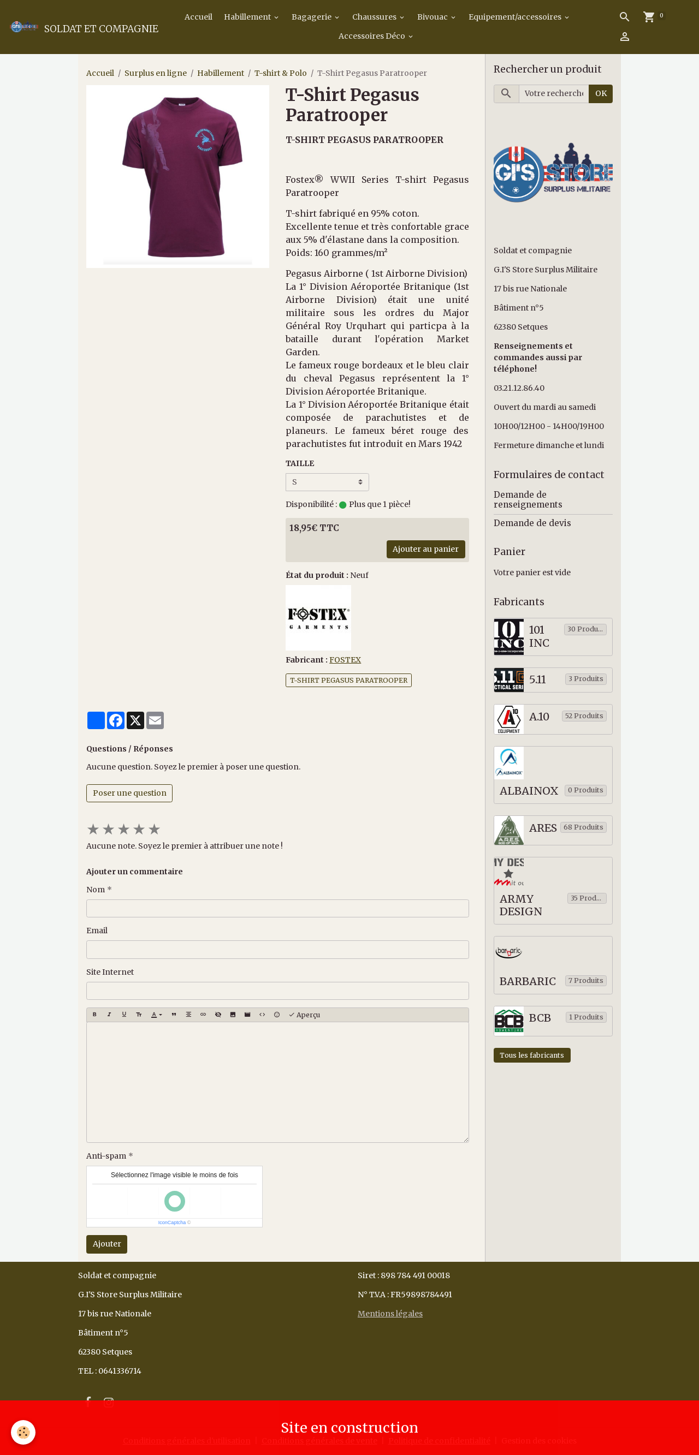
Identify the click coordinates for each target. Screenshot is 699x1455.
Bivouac (433, 17)
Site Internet (110, 972)
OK (601, 93)
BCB (540, 1018)
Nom (95, 890)
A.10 (539, 717)
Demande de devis (532, 523)
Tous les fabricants (532, 1055)
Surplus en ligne (156, 73)
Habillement (248, 17)
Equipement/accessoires (516, 17)
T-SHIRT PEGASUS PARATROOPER (348, 680)
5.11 (537, 679)
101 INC (539, 636)
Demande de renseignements (528, 500)
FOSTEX (345, 660)
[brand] (77, 27)
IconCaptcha (172, 1222)
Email (97, 930)
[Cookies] (23, 1432)
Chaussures (375, 17)
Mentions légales (390, 1314)
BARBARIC (528, 981)
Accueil (197, 17)
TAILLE (300, 463)
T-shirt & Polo (280, 73)
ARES (543, 828)
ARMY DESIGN (521, 906)
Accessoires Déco (373, 36)
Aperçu (304, 1015)
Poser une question (130, 793)
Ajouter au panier (426, 549)
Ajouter (107, 1244)
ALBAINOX (529, 791)
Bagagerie (312, 17)
